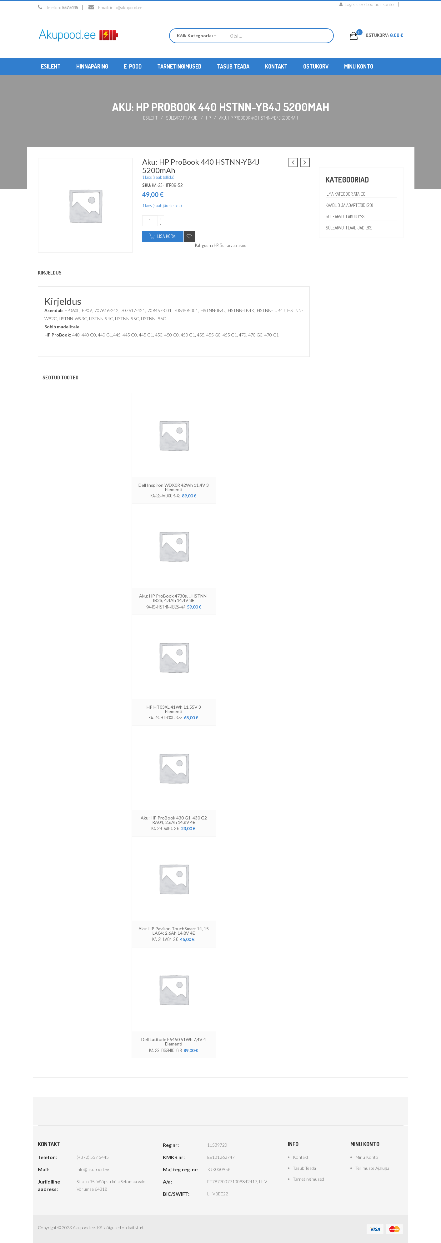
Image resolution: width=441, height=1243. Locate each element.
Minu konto (366, 1156)
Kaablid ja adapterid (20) (350, 205)
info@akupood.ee (126, 7)
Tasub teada (304, 1167)
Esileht (150, 118)
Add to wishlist (189, 236)
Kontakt (300, 1156)
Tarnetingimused (308, 1178)
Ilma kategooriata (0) (346, 194)
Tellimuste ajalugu (372, 1167)
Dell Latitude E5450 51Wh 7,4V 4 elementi (173, 1041)
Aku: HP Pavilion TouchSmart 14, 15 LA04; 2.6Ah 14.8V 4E (173, 930)
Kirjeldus (50, 273)
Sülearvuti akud (182, 118)
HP (208, 118)
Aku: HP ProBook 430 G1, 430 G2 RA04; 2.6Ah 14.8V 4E (173, 819)
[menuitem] (50, 66)
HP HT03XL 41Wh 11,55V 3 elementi (174, 709)
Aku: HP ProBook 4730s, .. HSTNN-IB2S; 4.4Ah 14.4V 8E (174, 598)
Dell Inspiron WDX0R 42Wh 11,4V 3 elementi (174, 487)
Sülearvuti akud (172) (346, 216)
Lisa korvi (166, 236)
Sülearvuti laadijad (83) (350, 227)
